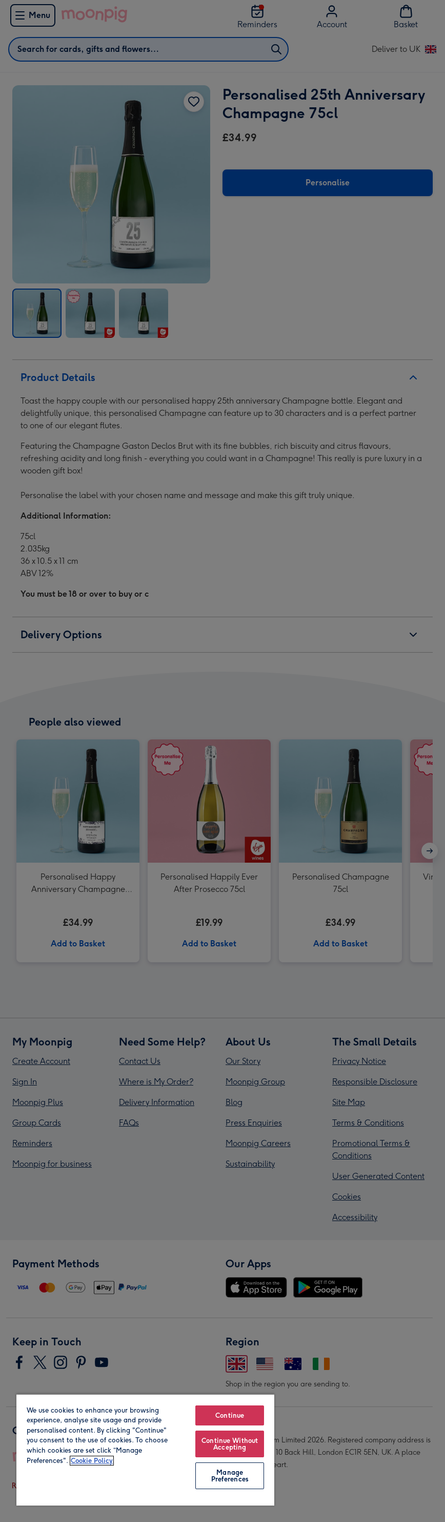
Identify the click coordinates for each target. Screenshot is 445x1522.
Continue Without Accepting (229, 1444)
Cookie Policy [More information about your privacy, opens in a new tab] (92, 1460)
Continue (229, 1415)
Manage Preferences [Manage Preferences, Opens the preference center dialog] (230, 1476)
